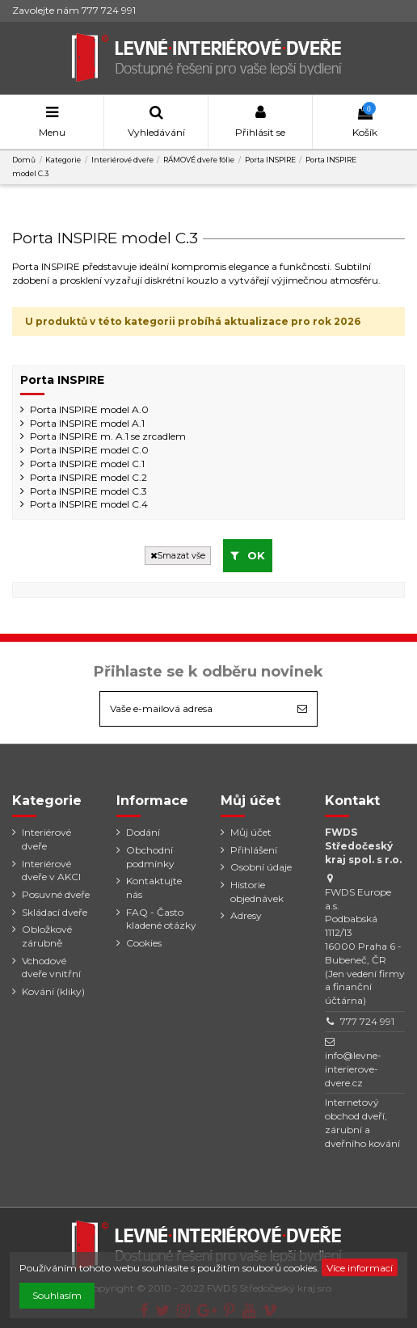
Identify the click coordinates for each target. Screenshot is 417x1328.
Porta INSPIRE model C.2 (88, 477)
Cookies (144, 943)
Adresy (246, 915)
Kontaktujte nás (154, 887)
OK (247, 555)
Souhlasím (57, 1295)
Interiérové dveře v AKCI (51, 870)
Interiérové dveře (46, 839)
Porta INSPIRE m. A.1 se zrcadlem (108, 436)
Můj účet (251, 832)
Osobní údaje (261, 867)
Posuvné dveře (56, 894)
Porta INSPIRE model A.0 (89, 409)
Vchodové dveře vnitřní (51, 967)
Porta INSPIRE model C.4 (89, 504)
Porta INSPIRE (62, 380)
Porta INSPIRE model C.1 (87, 463)
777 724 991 (367, 1021)
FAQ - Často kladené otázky (161, 919)
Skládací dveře (54, 912)
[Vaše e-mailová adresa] (194, 709)
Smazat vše (177, 555)
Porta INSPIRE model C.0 (89, 450)
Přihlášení (253, 850)
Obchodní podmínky (150, 857)
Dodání (143, 832)
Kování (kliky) (53, 991)
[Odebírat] (302, 709)
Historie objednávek (257, 891)
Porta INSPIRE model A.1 (87, 423)
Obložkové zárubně (47, 936)
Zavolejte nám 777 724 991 (74, 10)
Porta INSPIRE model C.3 (88, 491)
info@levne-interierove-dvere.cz (353, 1069)
